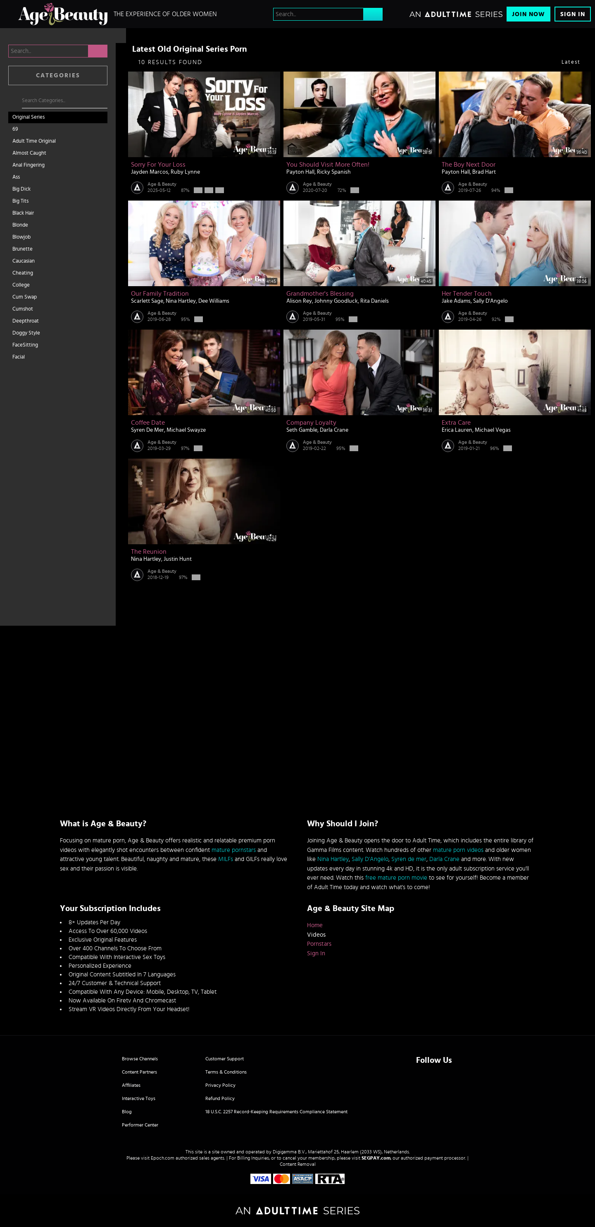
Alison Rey (299, 301)
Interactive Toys (138, 1098)
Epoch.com (162, 1157)
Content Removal (298, 1164)
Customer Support (224, 1058)
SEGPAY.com (376, 1157)
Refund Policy (220, 1098)
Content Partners (139, 1071)
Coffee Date (148, 422)
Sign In (572, 14)
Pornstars (319, 944)
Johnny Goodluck (336, 301)
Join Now (528, 14)
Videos (316, 935)
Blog (127, 1111)
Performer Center (140, 1124)
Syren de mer (408, 859)
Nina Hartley (181, 301)
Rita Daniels (374, 301)
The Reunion (149, 551)
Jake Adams (456, 301)
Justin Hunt (178, 559)
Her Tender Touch (467, 293)
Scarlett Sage (147, 301)
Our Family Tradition (160, 293)
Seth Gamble (301, 430)
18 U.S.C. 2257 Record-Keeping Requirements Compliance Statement (276, 1111)
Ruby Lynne (185, 172)
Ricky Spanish (334, 172)
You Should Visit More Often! (327, 164)
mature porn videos (458, 850)
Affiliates (131, 1085)
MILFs (225, 859)
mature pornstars (234, 850)
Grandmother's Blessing (320, 293)
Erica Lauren (457, 430)
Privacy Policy (220, 1085)
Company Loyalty (311, 422)
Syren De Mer (147, 430)
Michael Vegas (493, 430)
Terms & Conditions (226, 1071)
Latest (571, 62)
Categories (58, 75)
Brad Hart (484, 172)
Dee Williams (213, 301)
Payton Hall (300, 172)
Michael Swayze (186, 430)
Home (315, 925)
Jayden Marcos (149, 172)
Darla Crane (334, 430)
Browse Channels (140, 1058)
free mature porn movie (396, 878)
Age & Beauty (162, 184)
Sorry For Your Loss (158, 164)
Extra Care (456, 422)
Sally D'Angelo (490, 301)
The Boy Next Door (468, 164)
